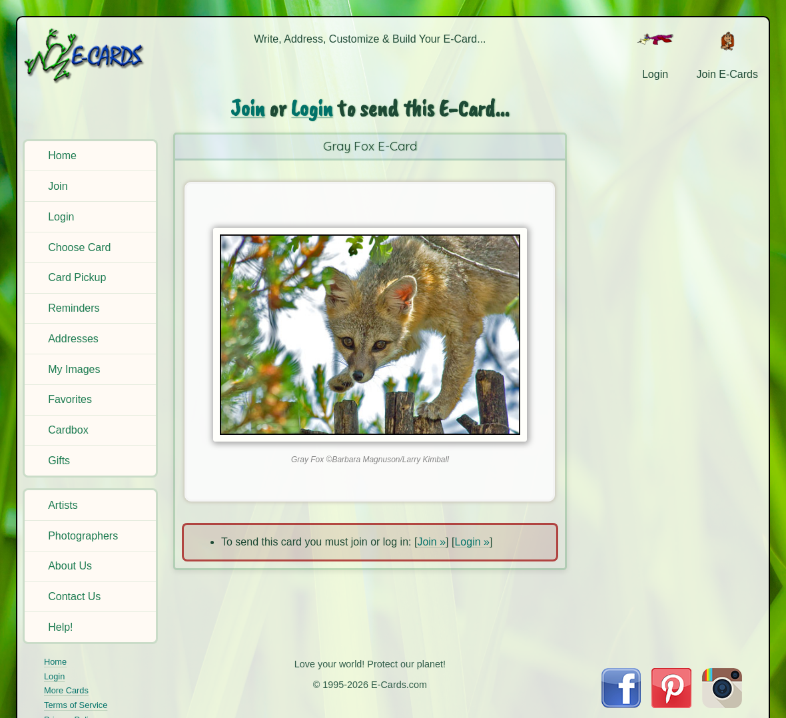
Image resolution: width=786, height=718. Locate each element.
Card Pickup (77, 277)
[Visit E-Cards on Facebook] (621, 704)
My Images (74, 369)
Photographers (83, 535)
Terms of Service (75, 705)
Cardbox (68, 430)
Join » (431, 541)
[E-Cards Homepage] (92, 55)
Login (61, 216)
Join (57, 186)
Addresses (73, 338)
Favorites (70, 399)
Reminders (73, 308)
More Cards (66, 690)
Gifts (59, 460)
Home (62, 155)
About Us (70, 565)
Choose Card (79, 247)
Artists (62, 505)
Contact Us (74, 596)
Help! (60, 627)
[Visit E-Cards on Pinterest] (671, 704)
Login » (472, 541)
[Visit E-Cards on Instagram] (722, 704)
